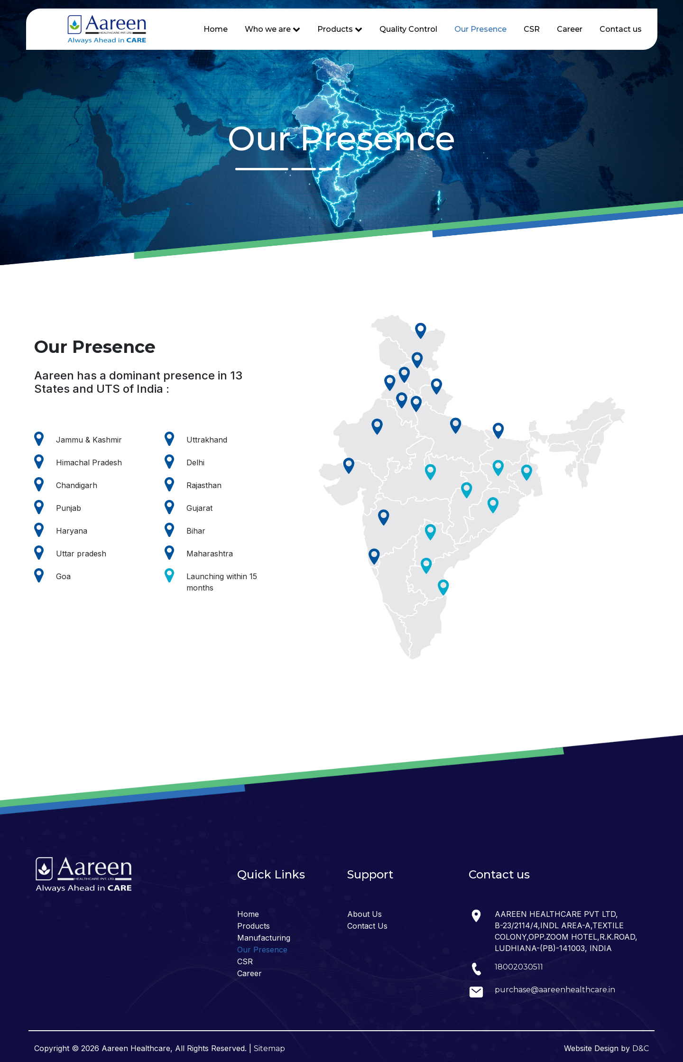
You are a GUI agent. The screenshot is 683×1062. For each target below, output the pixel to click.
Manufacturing (263, 937)
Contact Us (367, 926)
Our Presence (480, 29)
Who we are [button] (272, 29)
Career (569, 29)
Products (253, 926)
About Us (364, 914)
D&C (640, 1048)
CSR (532, 29)
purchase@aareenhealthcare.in (555, 989)
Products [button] (339, 29)
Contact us (621, 29)
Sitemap (269, 1048)
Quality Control (408, 29)
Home (215, 29)
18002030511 (519, 966)
